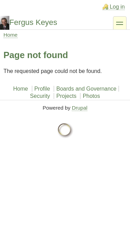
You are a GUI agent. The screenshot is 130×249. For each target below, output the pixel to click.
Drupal (79, 108)
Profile (42, 89)
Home (10, 35)
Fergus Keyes (33, 22)
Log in (117, 7)
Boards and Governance (86, 89)
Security (40, 96)
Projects (67, 96)
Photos (91, 96)
